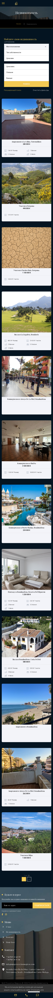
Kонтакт (10, 937)
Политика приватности (38, 983)
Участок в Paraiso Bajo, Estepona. (27, 270)
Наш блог (10, 942)
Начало (18, 24)
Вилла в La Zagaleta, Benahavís (26, 334)
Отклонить (35, 990)
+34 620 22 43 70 (13, 956)
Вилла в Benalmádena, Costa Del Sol (27, 659)
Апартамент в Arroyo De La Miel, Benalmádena (26, 791)
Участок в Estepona (26, 206)
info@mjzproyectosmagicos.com (20, 964)
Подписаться (42, 905)
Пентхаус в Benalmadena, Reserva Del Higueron (26, 592)
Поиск (26, 84)
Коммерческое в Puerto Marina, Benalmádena (26, 528)
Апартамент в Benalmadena (26, 727)
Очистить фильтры (41, 90)
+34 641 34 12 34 (13, 959)
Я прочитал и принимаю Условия (11, 911)
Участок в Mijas (26, 855)
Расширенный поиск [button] (12, 90)
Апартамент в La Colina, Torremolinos (26, 142)
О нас (8, 927)
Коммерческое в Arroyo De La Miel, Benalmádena (26, 399)
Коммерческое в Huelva (26, 463)
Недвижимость (13, 932)
